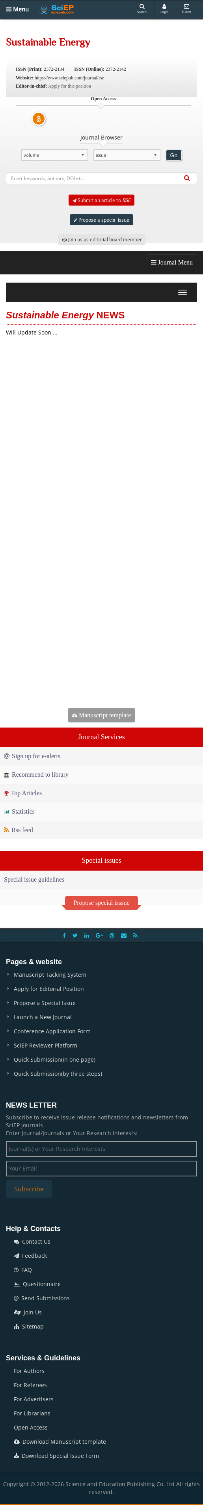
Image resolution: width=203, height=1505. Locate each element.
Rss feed (18, 830)
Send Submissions (42, 1298)
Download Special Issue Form (56, 1455)
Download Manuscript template (60, 1441)
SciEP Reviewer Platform (45, 1045)
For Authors (29, 1371)
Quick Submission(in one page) (54, 1059)
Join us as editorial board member (102, 239)
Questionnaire (37, 1284)
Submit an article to (101, 200)
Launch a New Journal (43, 1017)
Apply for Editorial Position (49, 988)
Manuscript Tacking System (50, 974)
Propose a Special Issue (45, 1003)
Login (164, 9)
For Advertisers (34, 1399)
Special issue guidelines (34, 879)
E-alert (186, 9)
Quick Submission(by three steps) (58, 1073)
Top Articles (23, 793)
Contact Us (32, 1241)
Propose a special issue (101, 219)
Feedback (30, 1255)
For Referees (30, 1385)
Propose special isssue (101, 902)
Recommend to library (36, 774)
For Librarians (32, 1413)
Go (174, 155)
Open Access (31, 1427)
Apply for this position (69, 86)
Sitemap (29, 1326)
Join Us (28, 1312)
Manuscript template (101, 715)
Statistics (19, 811)
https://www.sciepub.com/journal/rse (69, 78)
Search (142, 9)
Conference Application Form (52, 1031)
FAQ (23, 1269)
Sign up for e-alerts (32, 756)
